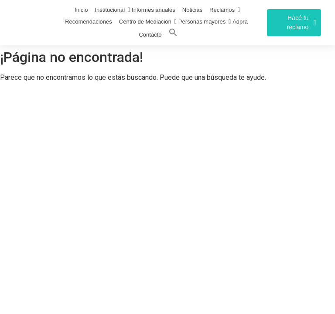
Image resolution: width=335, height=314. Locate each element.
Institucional (110, 10)
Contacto (150, 34)
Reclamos (222, 10)
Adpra (240, 21)
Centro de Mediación (145, 21)
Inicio (81, 10)
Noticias (192, 10)
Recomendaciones (88, 21)
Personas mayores (202, 21)
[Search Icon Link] (173, 34)
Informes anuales (153, 10)
